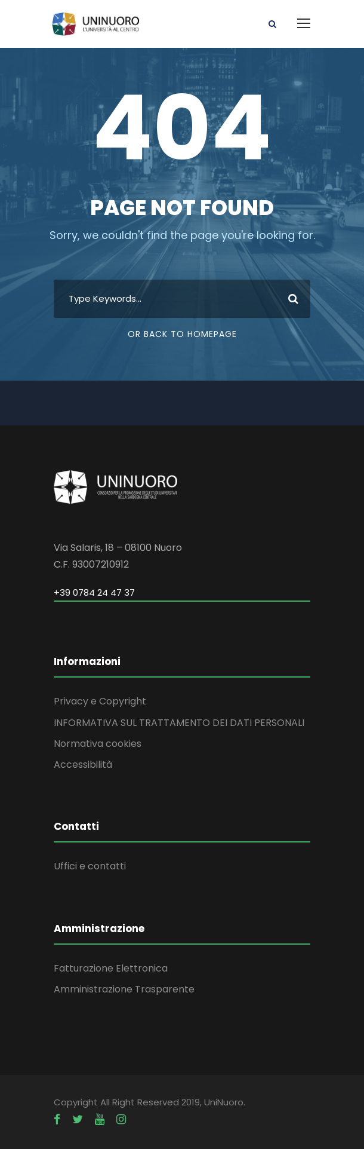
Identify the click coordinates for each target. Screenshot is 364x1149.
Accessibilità (83, 764)
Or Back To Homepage (182, 334)
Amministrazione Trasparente (124, 989)
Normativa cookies (97, 743)
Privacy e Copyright (100, 701)
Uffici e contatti (90, 866)
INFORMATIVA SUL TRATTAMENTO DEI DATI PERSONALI (179, 723)
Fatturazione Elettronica (111, 968)
